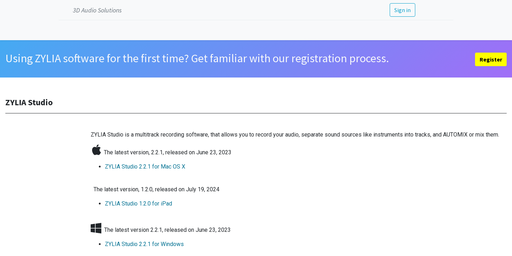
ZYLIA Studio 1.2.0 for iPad (138, 203)
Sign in (402, 10)
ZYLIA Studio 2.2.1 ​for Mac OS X (145, 166)
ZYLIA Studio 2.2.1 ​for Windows (144, 244)
